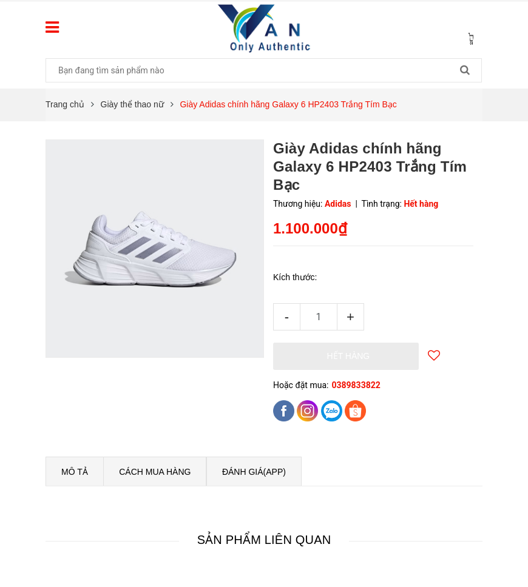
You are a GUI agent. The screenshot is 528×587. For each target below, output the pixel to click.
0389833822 (355, 385)
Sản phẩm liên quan (264, 539)
